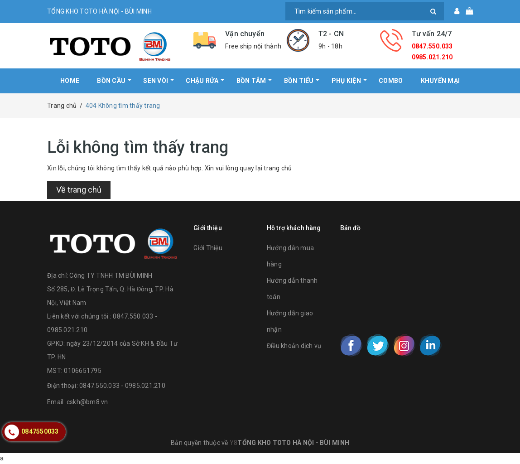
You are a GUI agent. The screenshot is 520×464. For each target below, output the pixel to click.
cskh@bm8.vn (87, 402)
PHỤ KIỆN (346, 80)
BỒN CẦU (111, 80)
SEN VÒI (155, 80)
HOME (69, 80)
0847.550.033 (432, 46)
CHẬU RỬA (202, 80)
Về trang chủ (78, 189)
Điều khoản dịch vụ (294, 345)
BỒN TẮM (251, 80)
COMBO (391, 80)
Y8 (234, 442)
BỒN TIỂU (299, 80)
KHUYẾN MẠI (440, 80)
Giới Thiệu (207, 247)
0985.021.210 (432, 57)
